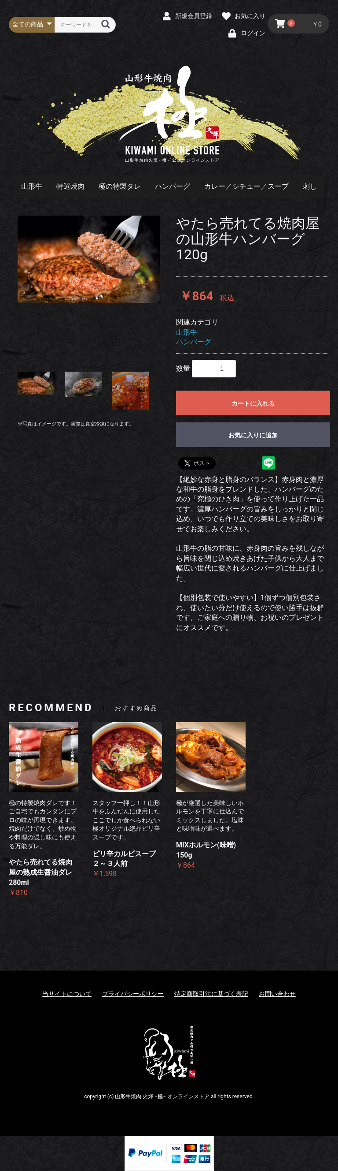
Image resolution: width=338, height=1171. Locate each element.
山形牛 (31, 186)
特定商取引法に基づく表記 (211, 993)
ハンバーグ (172, 186)
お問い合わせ (277, 993)
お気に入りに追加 (253, 435)
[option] (89, 259)
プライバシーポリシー (133, 993)
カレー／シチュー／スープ (246, 186)
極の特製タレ (120, 186)
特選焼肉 (70, 186)
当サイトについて (67, 993)
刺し (310, 186)
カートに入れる (253, 403)
